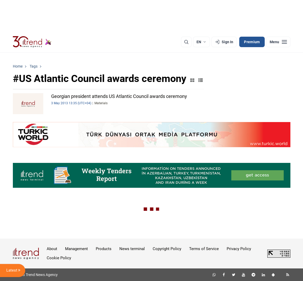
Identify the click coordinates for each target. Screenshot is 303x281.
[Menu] (278, 42)
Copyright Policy (167, 248)
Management (76, 248)
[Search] (186, 42)
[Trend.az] (32, 42)
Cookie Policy (59, 258)
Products (103, 248)
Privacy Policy (239, 248)
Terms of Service (204, 248)
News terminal (132, 248)
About (52, 248)
